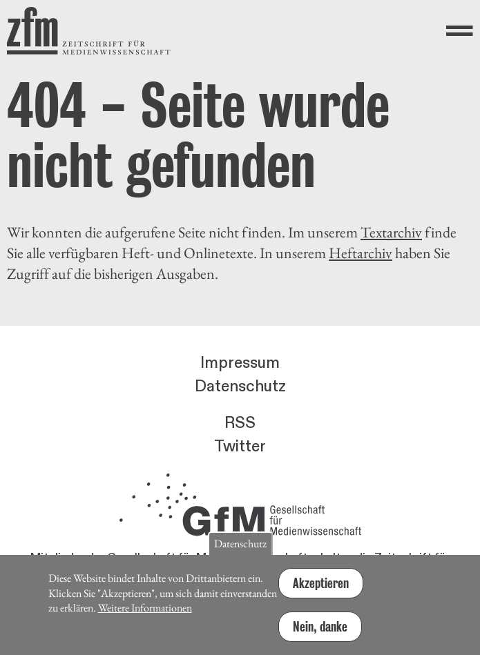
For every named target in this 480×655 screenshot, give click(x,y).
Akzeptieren (321, 589)
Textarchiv (391, 232)
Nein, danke (320, 633)
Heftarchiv (360, 253)
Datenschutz (240, 386)
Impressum (240, 363)
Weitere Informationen (145, 614)
